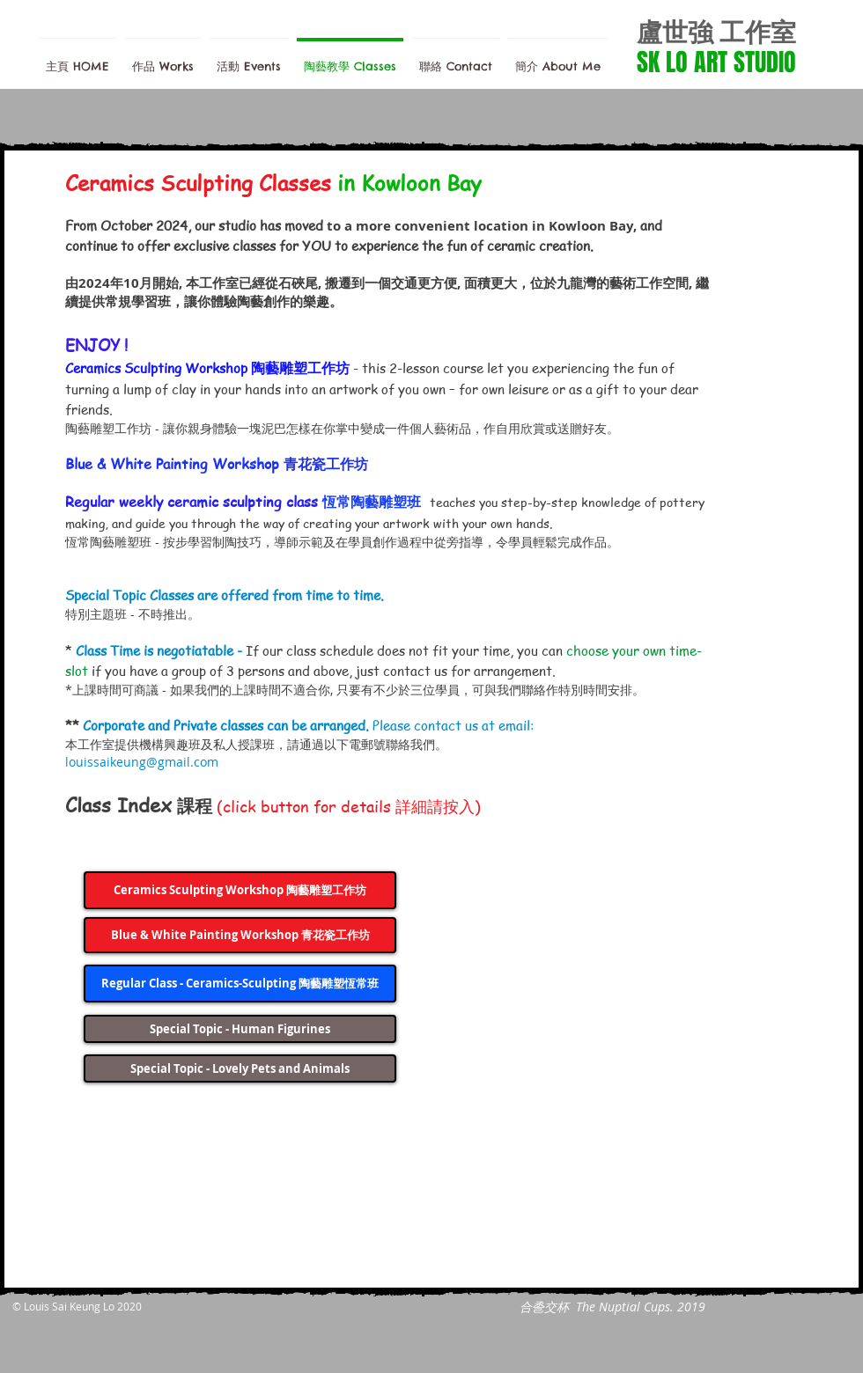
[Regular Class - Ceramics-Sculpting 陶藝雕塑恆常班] (240, 983)
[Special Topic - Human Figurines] (240, 1029)
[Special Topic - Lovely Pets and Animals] (240, 1068)
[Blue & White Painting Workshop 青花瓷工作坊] (240, 935)
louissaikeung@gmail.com (141, 761)
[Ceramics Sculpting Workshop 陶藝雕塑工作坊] (240, 890)
